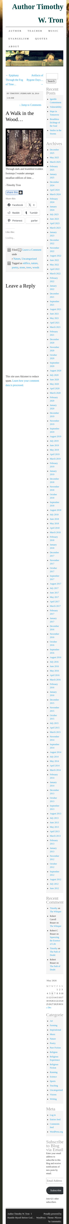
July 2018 (54, 514)
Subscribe (55, 1190)
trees (28, 267)
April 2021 (54, 322)
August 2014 (55, 752)
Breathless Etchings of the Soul (55, 122)
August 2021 (55, 309)
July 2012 (54, 884)
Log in (53, 1115)
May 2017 (54, 597)
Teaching (54, 1085)
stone (22, 267)
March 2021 (55, 327)
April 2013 (54, 831)
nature (34, 263)
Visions (53, 1094)
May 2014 (54, 761)
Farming (53, 1025)
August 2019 (55, 436)
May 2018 (54, 523)
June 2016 (54, 666)
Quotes (41, 38)
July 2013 (54, 818)
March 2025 (55, 162)
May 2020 (54, 384)
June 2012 (54, 888)
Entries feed (55, 1119)
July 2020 (54, 375)
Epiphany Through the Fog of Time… (14, 80)
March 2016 (55, 679)
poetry (15, 267)
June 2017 (54, 592)
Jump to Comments (30, 105)
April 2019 (54, 454)
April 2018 (54, 528)
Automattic (56, 1221)
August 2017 (55, 583)
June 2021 (54, 313)
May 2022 (54, 264)
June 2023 (54, 219)
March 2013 (55, 836)
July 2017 (54, 588)
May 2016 (54, 670)
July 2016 (54, 662)
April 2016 (54, 675)
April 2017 (54, 601)
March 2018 (55, 532)
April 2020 (54, 388)
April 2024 (54, 190)
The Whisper (55, 911)
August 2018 (55, 510)
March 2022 (55, 273)
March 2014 (55, 770)
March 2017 (55, 606)
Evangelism (19, 38)
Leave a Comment (31, 249)
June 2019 (54, 445)
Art (51, 1021)
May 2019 (54, 450)
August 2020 (55, 370)
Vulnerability (55, 107)
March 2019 (55, 458)
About (14, 46)
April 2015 (54, 727)
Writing (53, 1099)
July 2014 (54, 756)
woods (35, 267)
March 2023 (55, 228)
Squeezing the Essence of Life (55, 940)
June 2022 (54, 260)
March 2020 (55, 393)
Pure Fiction (55, 1047)
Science (53, 1076)
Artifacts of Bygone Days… (35, 80)
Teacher (35, 31)
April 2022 (54, 269)
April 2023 (54, 223)
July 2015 (54, 723)
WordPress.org (56, 1131)
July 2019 (54, 441)
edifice (26, 263)
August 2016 (55, 657)
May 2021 (54, 318)
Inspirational (55, 1030)
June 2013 (54, 822)
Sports (53, 1081)
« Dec (48, 1007)
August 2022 (55, 255)
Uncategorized (29, 258)
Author (15, 31)
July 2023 (54, 214)
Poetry (53, 1043)
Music (53, 31)
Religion (53, 1052)
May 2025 (54, 157)
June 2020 (54, 379)
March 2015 (55, 732)
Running (53, 1072)
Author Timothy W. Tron (18, 1213)
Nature (16, 258)
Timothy (14, 93)
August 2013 (55, 813)
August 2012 (55, 879)
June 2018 (54, 519)
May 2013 (54, 827)
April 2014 (54, 765)
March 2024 (55, 194)
